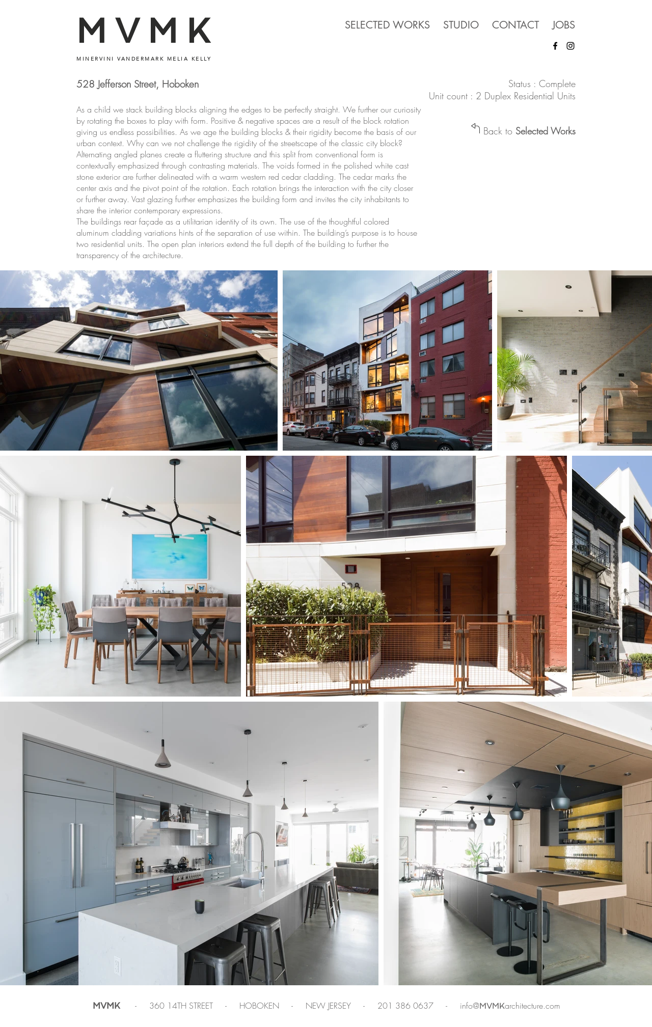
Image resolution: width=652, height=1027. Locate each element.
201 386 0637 (406, 1005)
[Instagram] (570, 46)
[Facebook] (555, 46)
